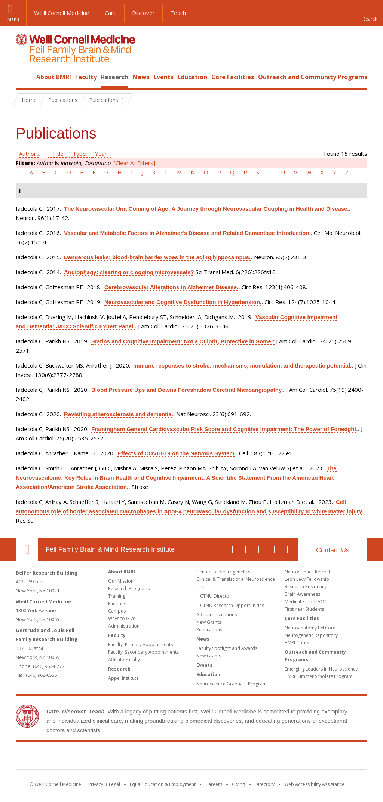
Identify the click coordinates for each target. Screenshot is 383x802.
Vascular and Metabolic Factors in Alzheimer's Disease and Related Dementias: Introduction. (187, 233)
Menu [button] (13, 19)
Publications (209, 629)
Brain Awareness (302, 594)
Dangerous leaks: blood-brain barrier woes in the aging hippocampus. (157, 257)
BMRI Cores (297, 643)
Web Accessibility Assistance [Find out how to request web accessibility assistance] (314, 784)
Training (116, 596)
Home (23, 76)
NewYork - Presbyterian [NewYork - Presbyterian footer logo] (254, 757)
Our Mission (121, 581)
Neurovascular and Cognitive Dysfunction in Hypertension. (182, 302)
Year (101, 153)
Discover (143, 12)
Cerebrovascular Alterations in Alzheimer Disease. (171, 287)
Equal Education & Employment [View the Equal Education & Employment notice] (163, 784)
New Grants (208, 622)
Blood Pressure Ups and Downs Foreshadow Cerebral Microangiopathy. (187, 390)
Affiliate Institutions (216, 614)
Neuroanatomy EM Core (310, 628)
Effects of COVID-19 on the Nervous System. (176, 453)
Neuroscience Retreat (307, 572)
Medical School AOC (306, 601)
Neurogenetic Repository (311, 635)
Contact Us (332, 550)
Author (27, 153)
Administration (124, 626)
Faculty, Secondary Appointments (143, 652)
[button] (370, 13)
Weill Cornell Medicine (61, 12)
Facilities (117, 603)
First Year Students (304, 609)
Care (111, 12)
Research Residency (306, 586)
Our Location (27, 549)
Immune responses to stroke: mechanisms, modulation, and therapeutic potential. (242, 365)
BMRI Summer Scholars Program (319, 676)
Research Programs (129, 588)
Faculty (86, 77)
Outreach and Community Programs (312, 77)
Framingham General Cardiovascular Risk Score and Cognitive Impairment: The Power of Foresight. (224, 429)
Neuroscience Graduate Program (231, 684)
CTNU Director (215, 596)
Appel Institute (123, 678)
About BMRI (53, 77)
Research (114, 77)
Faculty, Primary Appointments (140, 644)
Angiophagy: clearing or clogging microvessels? (129, 272)
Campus (117, 611)
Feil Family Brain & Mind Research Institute (110, 549)
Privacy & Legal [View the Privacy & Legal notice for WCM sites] (104, 784)
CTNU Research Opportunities (232, 605)
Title (58, 153)
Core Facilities (232, 77)
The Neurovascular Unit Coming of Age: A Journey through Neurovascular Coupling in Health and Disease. (206, 208)
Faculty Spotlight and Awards (226, 648)
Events (164, 77)
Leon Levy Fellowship (307, 579)
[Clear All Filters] (134, 163)
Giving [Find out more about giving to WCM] (238, 784)
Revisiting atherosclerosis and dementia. (118, 414)
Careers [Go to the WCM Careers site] (213, 784)
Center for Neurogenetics (223, 572)
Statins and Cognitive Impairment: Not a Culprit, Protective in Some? (183, 341)
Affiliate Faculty (124, 659)
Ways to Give (121, 618)
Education (192, 77)
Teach (178, 12)
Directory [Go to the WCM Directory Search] (265, 784)
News (141, 77)
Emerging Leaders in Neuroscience (321, 669)
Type (79, 153)
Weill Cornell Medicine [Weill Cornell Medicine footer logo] (137, 757)
